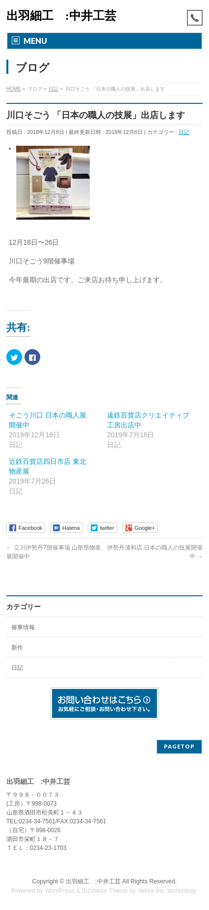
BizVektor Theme (105, 890)
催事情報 (23, 627)
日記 (184, 132)
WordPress (60, 890)
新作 (17, 647)
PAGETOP (179, 746)
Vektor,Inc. (151, 890)
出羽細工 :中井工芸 (61, 15)
